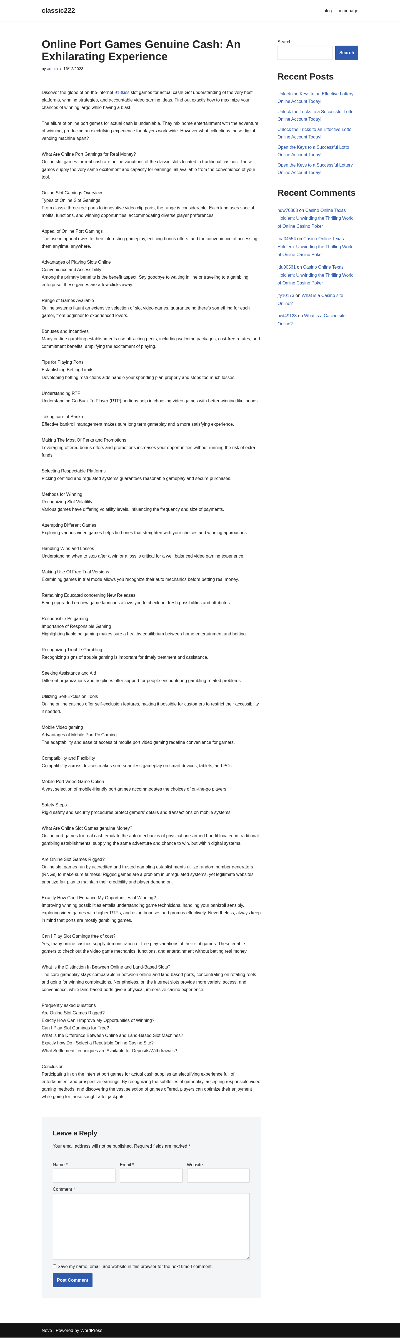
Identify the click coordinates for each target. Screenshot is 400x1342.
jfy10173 (286, 296)
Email (127, 1168)
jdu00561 (287, 267)
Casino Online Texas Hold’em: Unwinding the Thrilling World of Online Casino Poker (316, 218)
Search (285, 41)
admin (52, 68)
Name (60, 1168)
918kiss (122, 92)
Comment (64, 1193)
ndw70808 (288, 210)
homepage (347, 10)
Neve (47, 1335)
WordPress (91, 1335)
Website (195, 1168)
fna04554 (287, 239)
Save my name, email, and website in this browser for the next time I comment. (135, 1270)
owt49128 (287, 316)
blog (327, 10)
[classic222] (58, 10)
